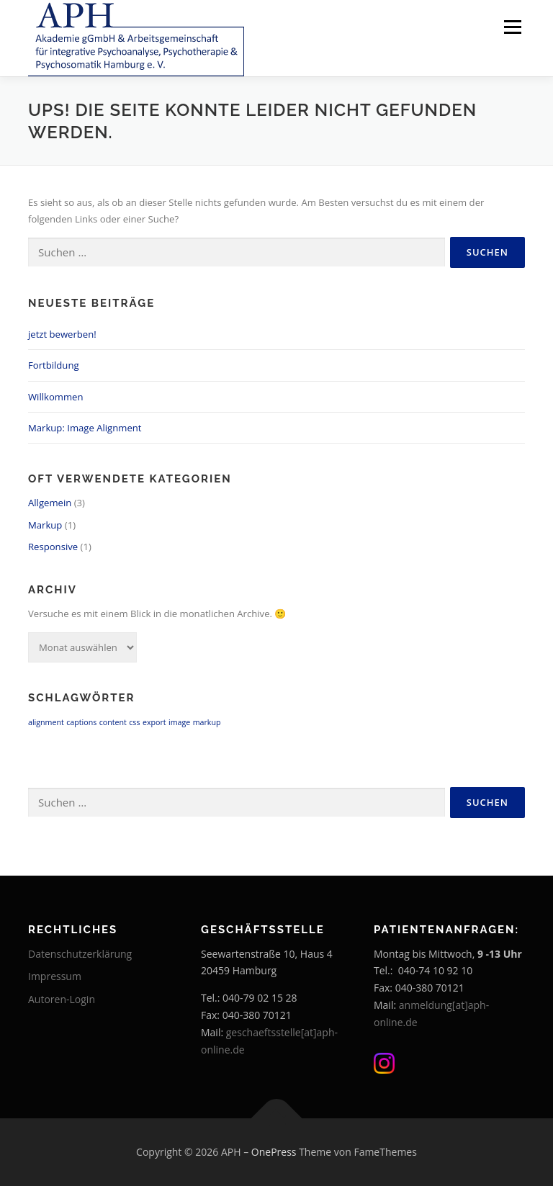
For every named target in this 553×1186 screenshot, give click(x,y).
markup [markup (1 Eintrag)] (207, 722)
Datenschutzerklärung (80, 954)
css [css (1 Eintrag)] (134, 722)
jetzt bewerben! (62, 334)
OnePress (274, 1152)
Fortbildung (53, 365)
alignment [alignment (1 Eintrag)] (46, 722)
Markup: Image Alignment (84, 427)
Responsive (53, 546)
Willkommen (55, 396)
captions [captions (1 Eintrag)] (81, 722)
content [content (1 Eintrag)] (113, 722)
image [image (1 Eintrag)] (179, 722)
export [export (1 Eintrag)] (154, 722)
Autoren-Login (61, 999)
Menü (512, 26)
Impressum (54, 976)
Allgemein (49, 502)
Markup (45, 524)
